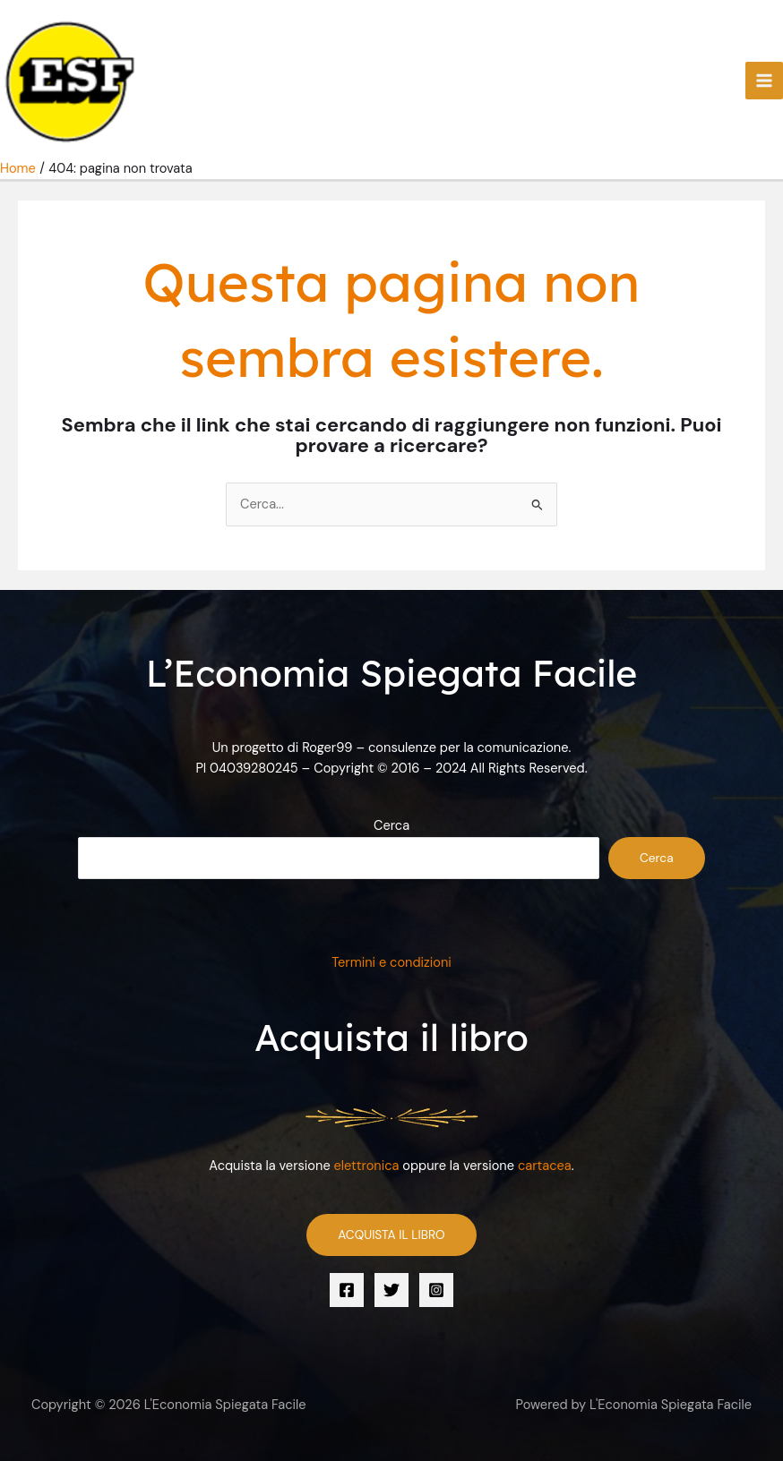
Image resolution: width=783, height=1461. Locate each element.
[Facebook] (347, 1290)
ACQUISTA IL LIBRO (391, 1234)
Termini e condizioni (391, 962)
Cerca (391, 825)
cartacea (545, 1166)
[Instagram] (436, 1290)
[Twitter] (391, 1290)
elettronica (367, 1166)
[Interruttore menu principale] (764, 80)
